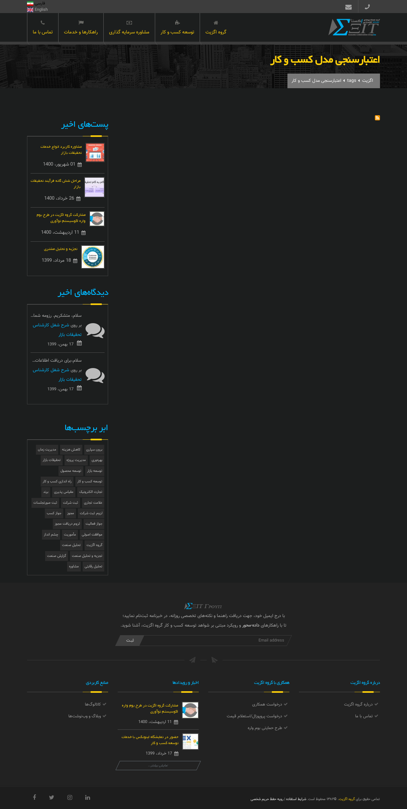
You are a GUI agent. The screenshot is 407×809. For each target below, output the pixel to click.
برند (45, 492)
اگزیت (367, 80)
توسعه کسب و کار (177, 28)
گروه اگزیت (215, 28)
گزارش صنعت (56, 556)
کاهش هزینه (71, 449)
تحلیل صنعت (71, 545)
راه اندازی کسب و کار (57, 481)
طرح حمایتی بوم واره (265, 728)
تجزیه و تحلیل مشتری (60, 248)
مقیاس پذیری (63, 492)
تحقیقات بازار (52, 460)
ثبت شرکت (70, 503)
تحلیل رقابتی (93, 566)
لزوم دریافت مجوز (67, 524)
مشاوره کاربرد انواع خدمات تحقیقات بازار (61, 149)
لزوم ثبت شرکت (91, 513)
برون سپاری (94, 449)
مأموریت (70, 534)
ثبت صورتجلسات (45, 503)
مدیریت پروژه (76, 460)
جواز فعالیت (94, 524)
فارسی (36, 3)
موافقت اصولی (92, 534)
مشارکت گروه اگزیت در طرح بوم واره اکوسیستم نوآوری (61, 217)
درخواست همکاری (267, 704)
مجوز (70, 513)
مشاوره (74, 566)
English (37, 10)
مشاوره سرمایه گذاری (129, 28)
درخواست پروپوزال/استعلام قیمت (254, 716)
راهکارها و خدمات (81, 28)
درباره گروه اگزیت (358, 704)
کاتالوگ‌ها (93, 704)
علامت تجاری (93, 503)
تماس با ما (43, 28)
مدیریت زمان (47, 449)
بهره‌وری (97, 460)
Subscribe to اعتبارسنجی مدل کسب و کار (377, 117)
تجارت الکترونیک (90, 492)
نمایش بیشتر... (158, 765)
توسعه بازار (94, 471)
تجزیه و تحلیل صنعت (87, 556)
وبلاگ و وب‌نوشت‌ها (84, 716)
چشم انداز (51, 534)
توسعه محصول (70, 471)
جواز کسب (54, 513)
